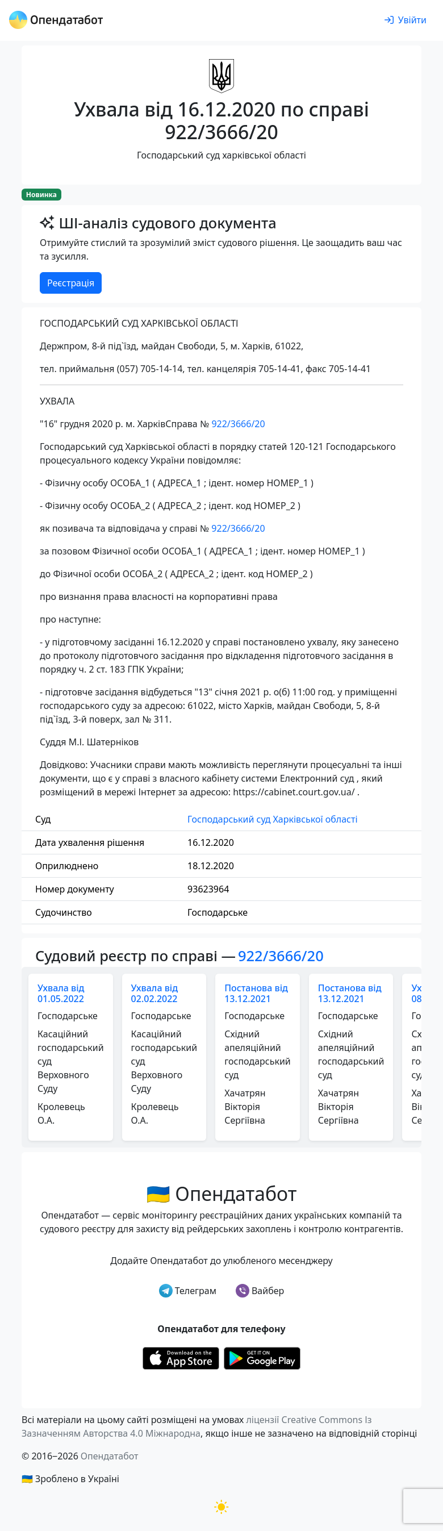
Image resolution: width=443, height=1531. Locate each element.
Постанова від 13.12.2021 (256, 993)
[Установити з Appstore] (181, 1357)
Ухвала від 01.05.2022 (60, 993)
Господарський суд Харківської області (272, 819)
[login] (405, 20)
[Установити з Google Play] (262, 1357)
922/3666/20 (238, 424)
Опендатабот (110, 1456)
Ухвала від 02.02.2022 (154, 993)
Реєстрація (70, 283)
